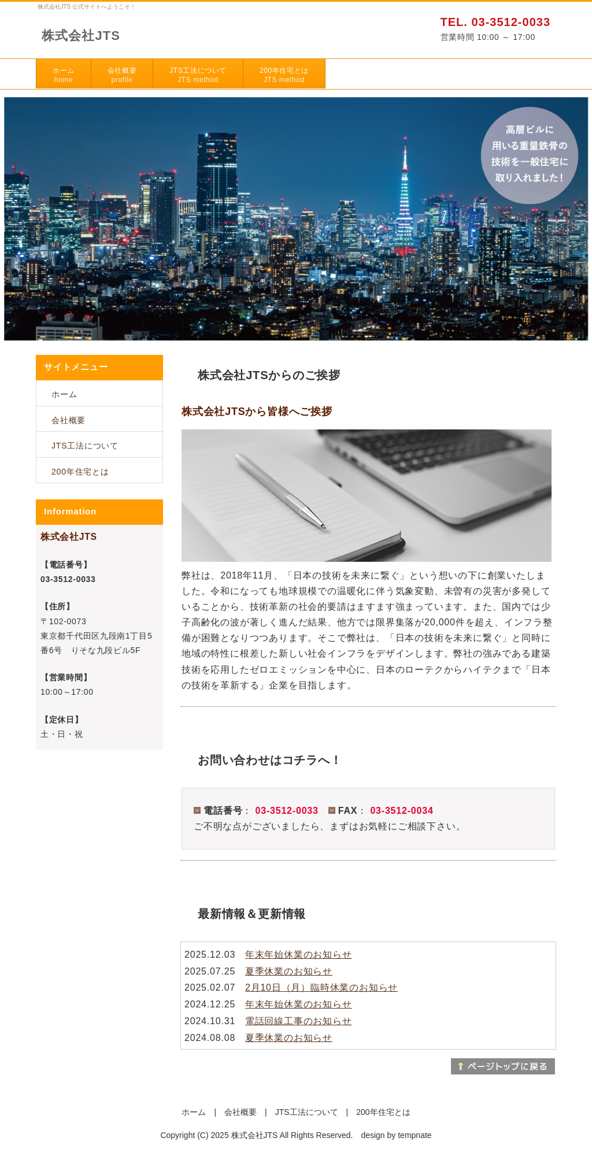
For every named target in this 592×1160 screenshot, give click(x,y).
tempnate (414, 1135)
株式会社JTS (81, 35)
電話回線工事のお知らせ (298, 1021)
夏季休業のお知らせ (288, 971)
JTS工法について (198, 75)
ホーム (64, 75)
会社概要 (122, 75)
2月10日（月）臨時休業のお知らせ (321, 987)
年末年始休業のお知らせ (298, 954)
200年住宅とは (284, 75)
